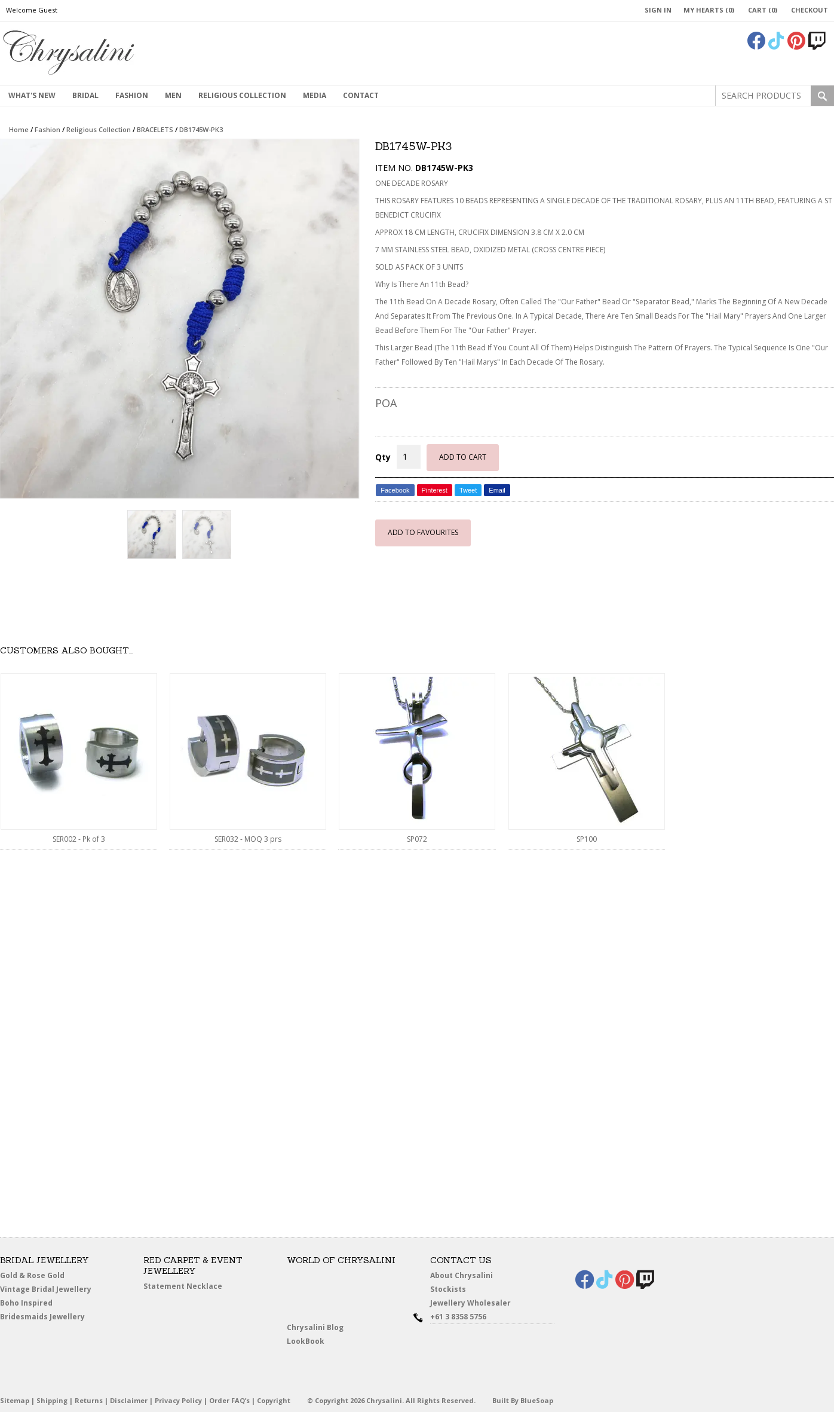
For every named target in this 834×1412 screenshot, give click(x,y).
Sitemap (14, 1400)
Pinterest (434, 490)
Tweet (468, 490)
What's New (32, 95)
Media (314, 95)
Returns (89, 1400)
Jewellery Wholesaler (477, 1305)
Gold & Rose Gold (32, 1275)
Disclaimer (129, 1400)
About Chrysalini (461, 1275)
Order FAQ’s (229, 1400)
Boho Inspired (39, 1305)
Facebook (395, 490)
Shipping (52, 1400)
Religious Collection (242, 95)
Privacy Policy (178, 1400)
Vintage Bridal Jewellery (47, 1289)
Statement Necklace (182, 1286)
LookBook (308, 1341)
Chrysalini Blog (315, 1327)
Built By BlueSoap (522, 1400)
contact (361, 95)
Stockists (450, 1289)
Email (497, 490)
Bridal (85, 95)
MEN (173, 95)
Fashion (131, 95)
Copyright (273, 1400)
